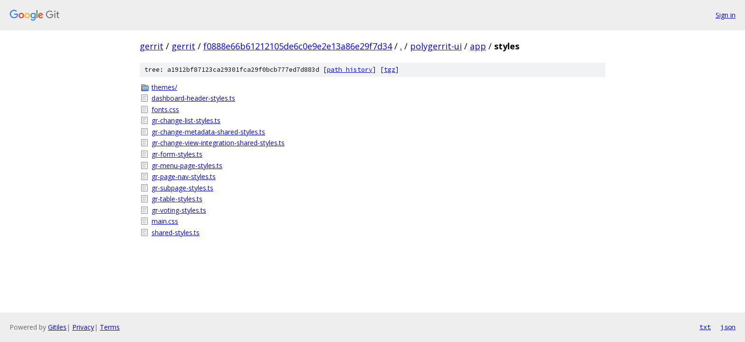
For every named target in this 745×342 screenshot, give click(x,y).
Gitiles (57, 327)
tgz (389, 70)
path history (349, 70)
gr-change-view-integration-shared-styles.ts (218, 142)
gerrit (151, 46)
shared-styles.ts (176, 232)
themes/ (164, 87)
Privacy (83, 327)
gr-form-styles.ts (177, 154)
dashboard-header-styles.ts (193, 98)
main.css (165, 221)
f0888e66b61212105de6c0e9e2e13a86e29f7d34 (297, 46)
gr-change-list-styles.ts (186, 120)
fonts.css (165, 109)
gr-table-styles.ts (177, 198)
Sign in (725, 14)
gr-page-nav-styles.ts (184, 176)
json (727, 327)
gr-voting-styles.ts (179, 210)
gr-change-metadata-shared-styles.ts (208, 131)
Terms (110, 327)
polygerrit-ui (436, 46)
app (478, 46)
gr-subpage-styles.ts (182, 187)
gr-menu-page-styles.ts (187, 165)
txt (705, 327)
